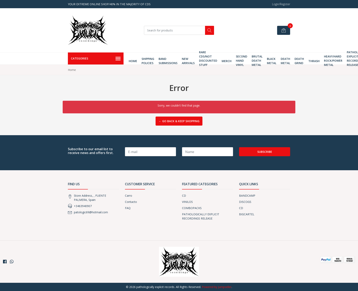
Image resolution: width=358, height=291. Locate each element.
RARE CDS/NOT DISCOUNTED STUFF (208, 58)
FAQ (128, 208)
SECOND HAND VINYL (241, 60)
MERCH (226, 61)
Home (133, 61)
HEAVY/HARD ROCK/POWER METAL (333, 60)
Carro (128, 195)
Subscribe (264, 152)
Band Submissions (168, 61)
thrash (314, 61)
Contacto (131, 202)
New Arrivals (188, 61)
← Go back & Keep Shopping (179, 121)
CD (184, 195)
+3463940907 (83, 206)
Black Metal (271, 61)
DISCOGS (245, 202)
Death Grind (299, 61)
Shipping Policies (148, 61)
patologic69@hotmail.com (91, 212)
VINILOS (187, 202)
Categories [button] (96, 58)
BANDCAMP (247, 195)
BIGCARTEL (246, 214)
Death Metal (285, 61)
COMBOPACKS (192, 208)
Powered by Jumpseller (216, 287)
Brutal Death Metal (257, 60)
